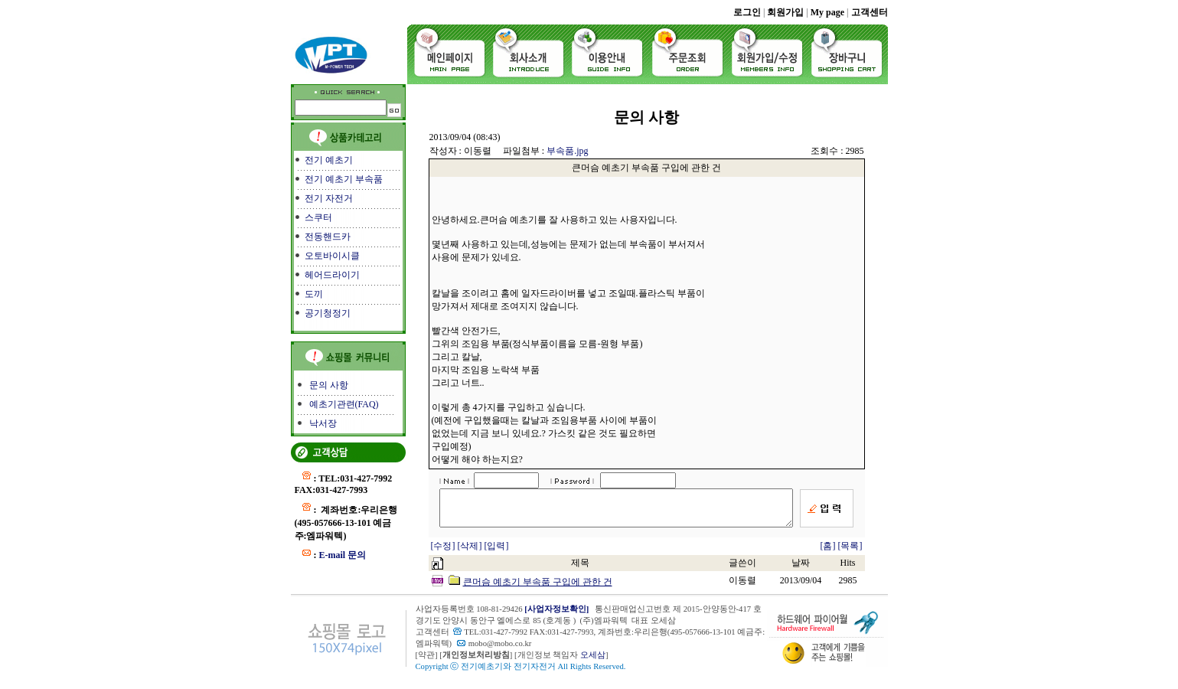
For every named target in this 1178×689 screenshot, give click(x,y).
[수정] (444, 552)
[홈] (828, 552)
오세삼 (592, 662)
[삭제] (471, 552)
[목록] (850, 552)
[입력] (497, 552)
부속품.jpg (567, 150)
